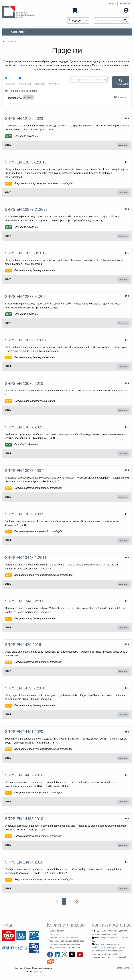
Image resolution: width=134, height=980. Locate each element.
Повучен (40, 81)
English (112, 3)
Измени (120, 97)
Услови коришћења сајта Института (67, 941)
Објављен (25, 81)
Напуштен (54, 81)
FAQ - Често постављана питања (66, 947)
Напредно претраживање (21, 91)
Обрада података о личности (64, 938)
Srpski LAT (125, 3)
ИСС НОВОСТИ (57, 931)
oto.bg (39, 971)
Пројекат (10, 81)
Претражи (122, 82)
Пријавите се (125, 968)
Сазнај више (123, 145)
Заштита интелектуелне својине (65, 944)
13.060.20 (28, 97)
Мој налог (119, 10)
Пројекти (11, 41)
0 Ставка (80, 10)
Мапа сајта (55, 934)
